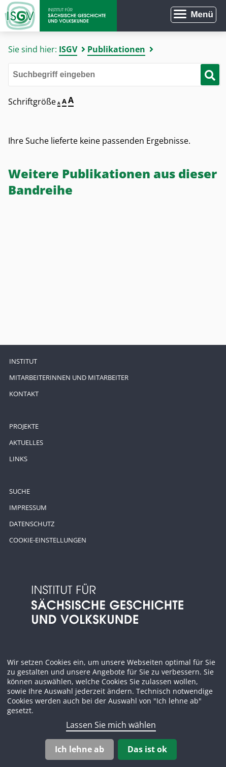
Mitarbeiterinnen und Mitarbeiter (68, 377)
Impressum (28, 507)
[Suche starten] (210, 74)
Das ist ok (147, 749)
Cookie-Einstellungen (47, 540)
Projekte (24, 426)
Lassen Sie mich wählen (111, 724)
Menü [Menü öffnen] (201, 14)
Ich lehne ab (79, 749)
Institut (23, 361)
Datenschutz (31, 523)
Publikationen (116, 49)
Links (18, 458)
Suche (19, 491)
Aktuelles (26, 442)
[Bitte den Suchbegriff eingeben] (114, 74)
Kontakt (24, 393)
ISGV (68, 49)
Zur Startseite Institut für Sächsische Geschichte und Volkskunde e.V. (58, 15)
